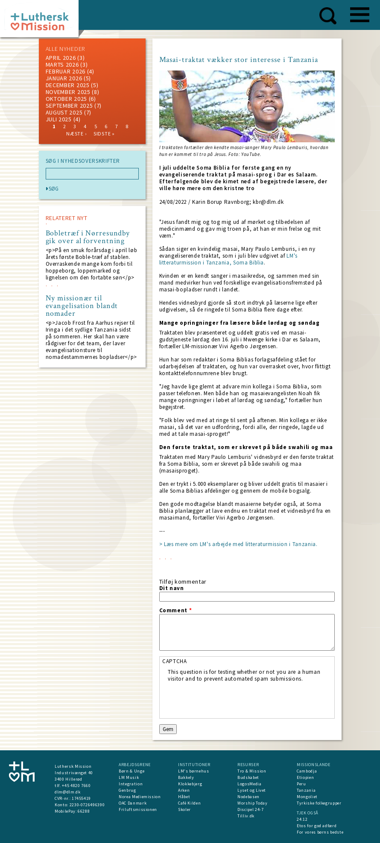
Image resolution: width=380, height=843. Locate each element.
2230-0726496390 (87, 805)
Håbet (184, 796)
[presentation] (233, 699)
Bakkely (186, 777)
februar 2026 (65, 71)
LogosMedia (249, 784)
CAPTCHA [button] (174, 661)
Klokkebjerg (190, 784)
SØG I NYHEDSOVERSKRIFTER (83, 161)
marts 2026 (62, 64)
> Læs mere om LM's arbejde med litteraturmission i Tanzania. (238, 544)
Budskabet (248, 777)
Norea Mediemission (140, 796)
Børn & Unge (131, 771)
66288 (84, 811)
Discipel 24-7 (250, 809)
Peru (301, 784)
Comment (175, 610)
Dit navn (171, 588)
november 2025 (68, 92)
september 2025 (69, 105)
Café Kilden (189, 803)
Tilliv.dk (245, 816)
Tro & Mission (251, 771)
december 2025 (68, 85)
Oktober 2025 (66, 99)
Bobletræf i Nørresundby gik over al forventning (88, 237)
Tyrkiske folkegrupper (319, 803)
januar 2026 (64, 78)
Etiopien (305, 777)
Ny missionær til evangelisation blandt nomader (82, 305)
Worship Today (252, 803)
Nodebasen (248, 796)
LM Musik (129, 777)
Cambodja (307, 771)
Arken (184, 790)
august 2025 (64, 112)
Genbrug (127, 790)
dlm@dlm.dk (68, 792)
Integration (131, 784)
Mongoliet (307, 796)
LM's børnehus (193, 771)
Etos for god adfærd (316, 825)
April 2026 (61, 58)
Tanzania (306, 790)
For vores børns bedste (320, 832)
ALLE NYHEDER (65, 49)
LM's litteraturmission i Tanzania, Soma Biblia (228, 259)
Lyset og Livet (251, 790)
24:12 (302, 819)
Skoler (184, 809)
